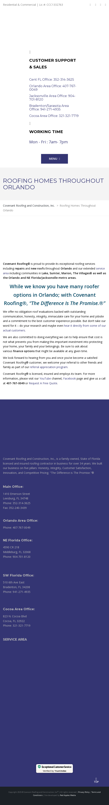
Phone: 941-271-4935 (16, 592)
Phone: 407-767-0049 (16, 527)
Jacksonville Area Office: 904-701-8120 (52, 97)
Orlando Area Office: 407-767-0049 (52, 87)
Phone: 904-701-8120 (16, 557)
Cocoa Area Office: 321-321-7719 (54, 116)
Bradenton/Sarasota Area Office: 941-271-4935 (49, 107)
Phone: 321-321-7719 (16, 625)
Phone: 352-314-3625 (16, 503)
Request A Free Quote (43, 383)
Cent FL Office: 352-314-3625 (51, 79)
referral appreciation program (49, 367)
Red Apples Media (68, 795)
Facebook (69, 378)
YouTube (45, 378)
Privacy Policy (84, 792)
